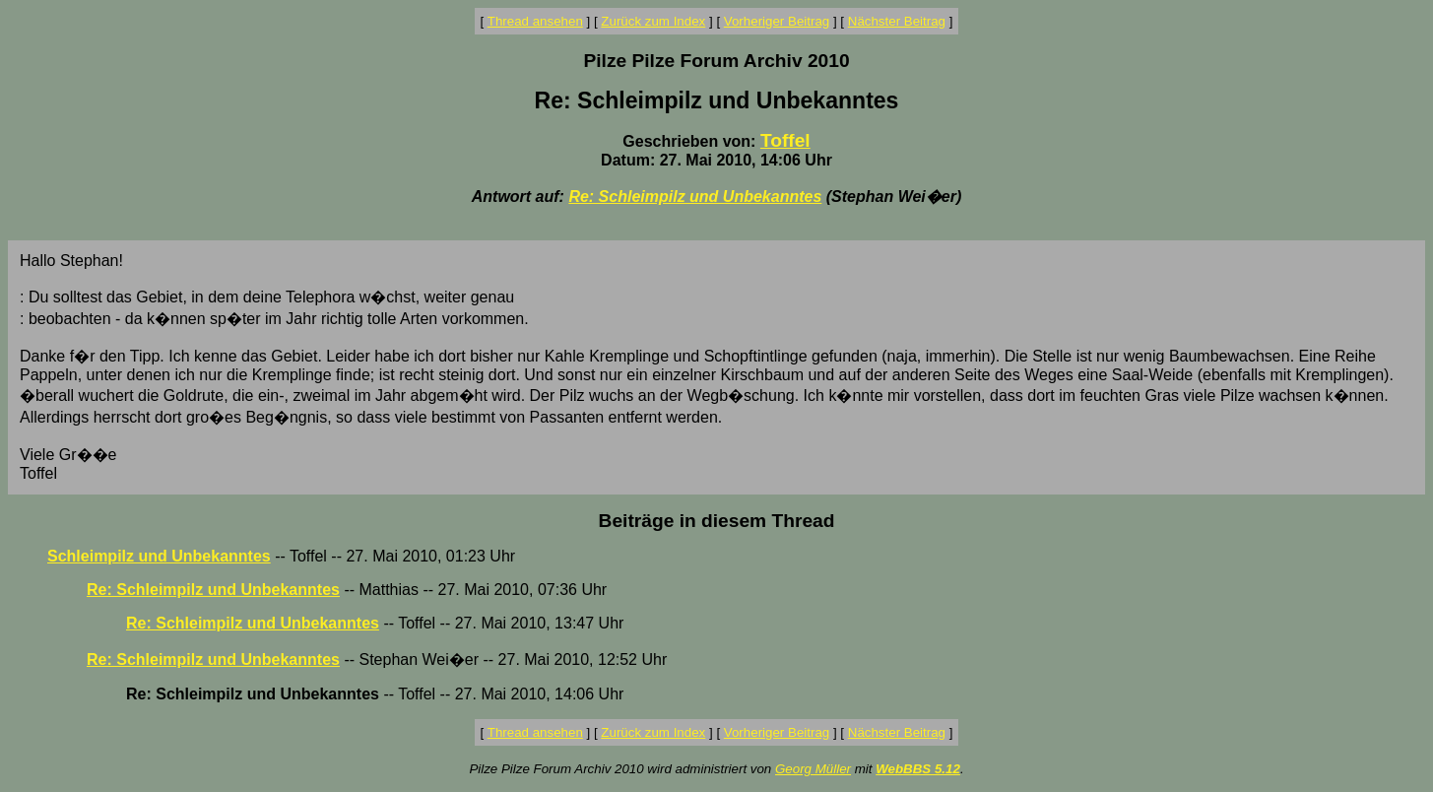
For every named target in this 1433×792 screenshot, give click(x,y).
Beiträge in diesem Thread (717, 520)
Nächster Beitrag (896, 21)
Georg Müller (813, 768)
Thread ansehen (535, 21)
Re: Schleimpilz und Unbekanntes (694, 196)
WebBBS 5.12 (918, 768)
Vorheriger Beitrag (776, 21)
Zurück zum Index (653, 21)
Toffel (785, 140)
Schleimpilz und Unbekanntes (159, 556)
